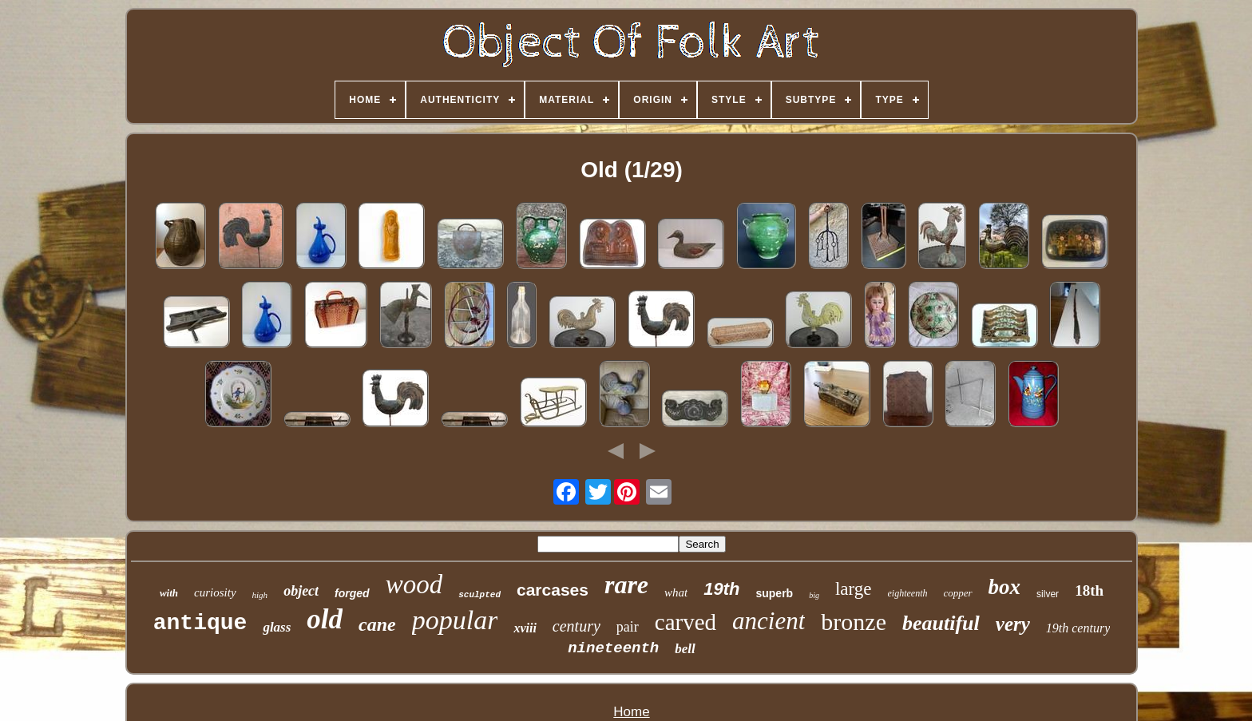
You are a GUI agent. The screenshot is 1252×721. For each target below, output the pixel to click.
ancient (768, 621)
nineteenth (613, 648)
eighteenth (908, 593)
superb (774, 593)
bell (685, 648)
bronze (853, 621)
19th (721, 589)
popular (455, 620)
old (325, 619)
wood (414, 584)
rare (626, 584)
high (260, 595)
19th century (1078, 628)
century (576, 626)
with (169, 593)
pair (627, 627)
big (814, 595)
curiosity (215, 592)
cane (377, 624)
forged (352, 593)
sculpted (479, 595)
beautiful (941, 623)
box (1005, 587)
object (301, 591)
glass (277, 627)
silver (1047, 594)
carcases (552, 589)
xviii (524, 628)
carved (685, 622)
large (853, 589)
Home (631, 711)
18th (1089, 590)
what (675, 592)
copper (958, 593)
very (1013, 624)
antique (200, 623)
